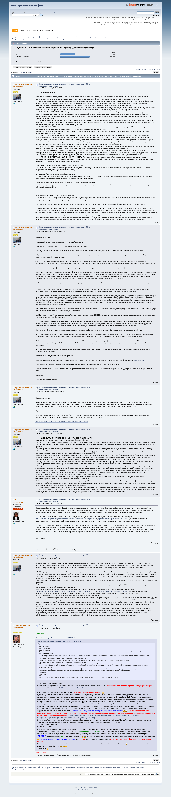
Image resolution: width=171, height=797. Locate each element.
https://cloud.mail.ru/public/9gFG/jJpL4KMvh (112, 519)
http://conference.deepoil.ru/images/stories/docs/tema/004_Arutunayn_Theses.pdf (64, 519)
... (20, 72)
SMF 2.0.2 (77, 787)
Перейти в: (82, 774)
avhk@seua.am (139, 360)
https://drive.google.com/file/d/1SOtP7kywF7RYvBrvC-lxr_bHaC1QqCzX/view (61, 421)
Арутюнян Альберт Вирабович (22, 85)
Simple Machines (93, 787)
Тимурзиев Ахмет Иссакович (22, 501)
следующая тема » (154, 69)
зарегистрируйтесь (52, 13)
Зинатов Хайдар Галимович (21, 626)
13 (24, 72)
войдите (40, 13)
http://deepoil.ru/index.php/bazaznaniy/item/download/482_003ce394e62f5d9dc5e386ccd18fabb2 (105, 715)
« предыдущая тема (141, 69)
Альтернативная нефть (27, 5)
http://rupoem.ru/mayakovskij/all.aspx (74, 688)
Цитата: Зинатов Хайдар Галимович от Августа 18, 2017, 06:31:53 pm (56, 638)
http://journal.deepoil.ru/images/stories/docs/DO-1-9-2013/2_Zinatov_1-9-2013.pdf (66, 718)
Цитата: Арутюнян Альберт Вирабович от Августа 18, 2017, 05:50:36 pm (59, 641)
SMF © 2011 (84, 787)
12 (22, 72)
